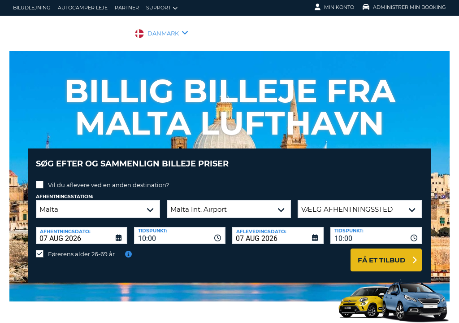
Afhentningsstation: (64, 190)
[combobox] (180, 228)
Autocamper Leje (83, 7)
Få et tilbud (381, 253)
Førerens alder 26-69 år (81, 247)
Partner (127, 7)
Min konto (334, 7)
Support (162, 8)
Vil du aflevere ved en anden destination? (108, 178)
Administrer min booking (404, 7)
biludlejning (32, 7)
